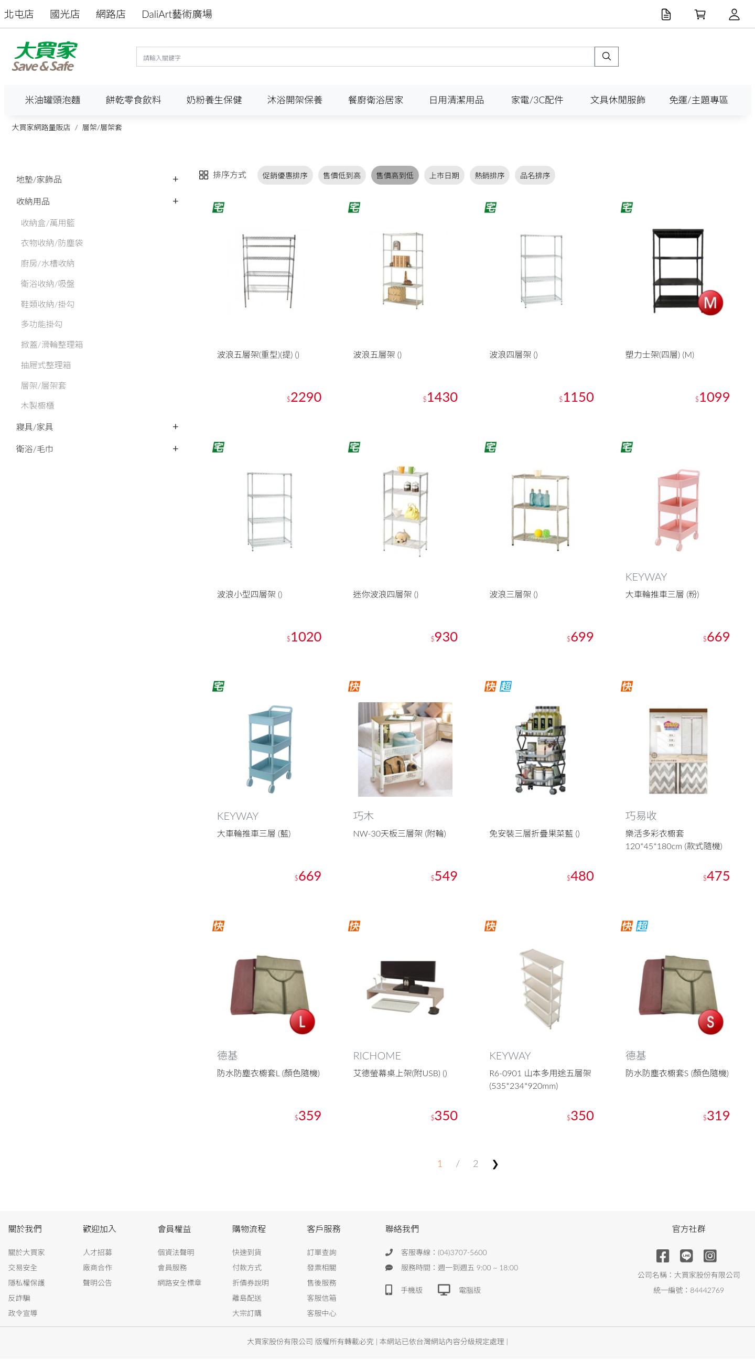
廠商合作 (97, 1268)
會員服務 (172, 1268)
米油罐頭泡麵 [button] (53, 99)
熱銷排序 (489, 174)
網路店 (111, 14)
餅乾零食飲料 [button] (133, 99)
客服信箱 (322, 1298)
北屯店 (19, 14)
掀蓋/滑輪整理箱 (52, 344)
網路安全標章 (180, 1283)
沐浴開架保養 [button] (295, 99)
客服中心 (322, 1314)
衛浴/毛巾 (34, 449)
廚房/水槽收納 (48, 263)
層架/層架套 (102, 127)
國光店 (65, 14)
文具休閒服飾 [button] (618, 99)
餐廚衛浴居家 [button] (376, 99)
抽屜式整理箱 (46, 365)
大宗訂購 (247, 1314)
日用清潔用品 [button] (456, 99)
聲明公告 (97, 1283)
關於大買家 (26, 1253)
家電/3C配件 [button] (537, 99)
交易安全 (23, 1268)
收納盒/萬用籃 (48, 223)
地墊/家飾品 (39, 179)
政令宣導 (23, 1314)
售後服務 (322, 1283)
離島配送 (247, 1298)
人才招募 (97, 1253)
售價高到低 (395, 174)
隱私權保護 (26, 1283)
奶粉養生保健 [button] (214, 99)
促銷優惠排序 (285, 174)
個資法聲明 (176, 1253)
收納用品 (33, 201)
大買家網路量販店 (41, 127)
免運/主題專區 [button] (698, 99)
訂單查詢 (322, 1253)
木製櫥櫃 (38, 405)
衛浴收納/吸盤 (48, 283)
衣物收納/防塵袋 (52, 243)
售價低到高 (342, 174)
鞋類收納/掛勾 (48, 304)
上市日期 (444, 174)
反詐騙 (19, 1298)
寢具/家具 (34, 427)
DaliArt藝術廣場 (177, 14)
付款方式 (247, 1268)
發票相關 (322, 1268)
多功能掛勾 (42, 324)
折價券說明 (250, 1283)
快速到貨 (247, 1253)
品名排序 (535, 174)
